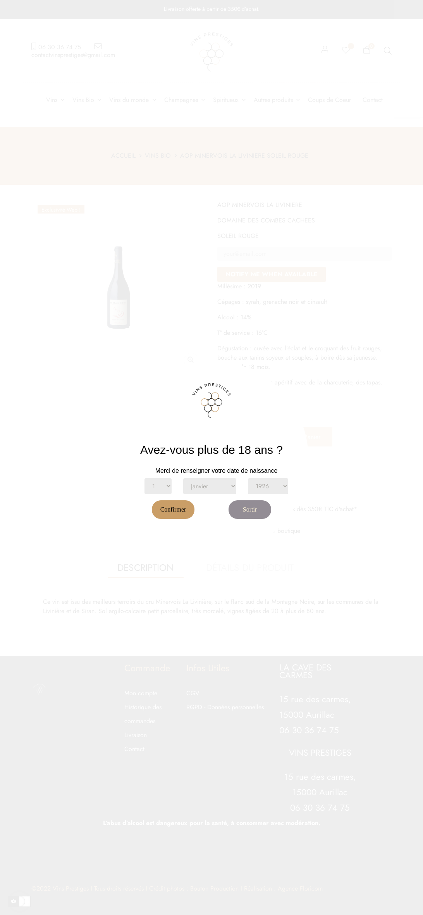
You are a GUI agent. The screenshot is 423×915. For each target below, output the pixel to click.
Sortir (250, 509)
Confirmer (173, 509)
